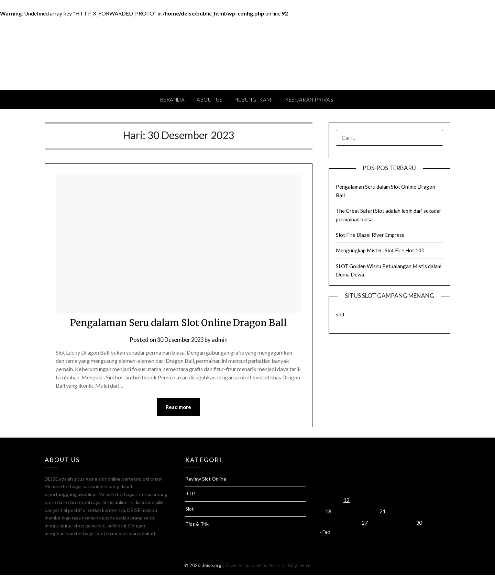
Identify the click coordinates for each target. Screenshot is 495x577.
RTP (190, 496)
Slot (189, 511)
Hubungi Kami (253, 99)
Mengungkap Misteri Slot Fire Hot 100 (380, 250)
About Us (209, 99)
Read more (178, 409)
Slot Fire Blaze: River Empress (370, 235)
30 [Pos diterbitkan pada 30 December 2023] (419, 524)
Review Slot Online (205, 481)
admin (221, 341)
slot (340, 314)
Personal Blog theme (289, 567)
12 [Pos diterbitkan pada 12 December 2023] (346, 502)
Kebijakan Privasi (310, 99)
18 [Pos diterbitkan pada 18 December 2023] (328, 513)
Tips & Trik (197, 526)
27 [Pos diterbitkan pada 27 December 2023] (365, 524)
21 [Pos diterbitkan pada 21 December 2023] (383, 513)
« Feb (324, 534)
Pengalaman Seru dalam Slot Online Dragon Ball (178, 323)
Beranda (172, 99)
